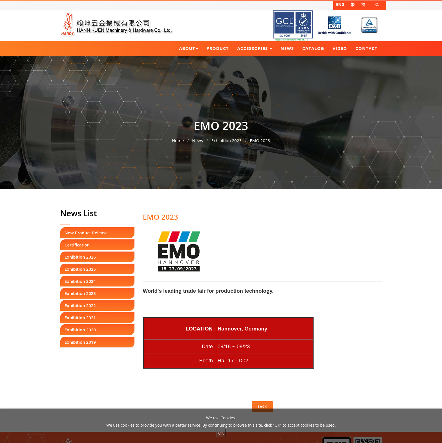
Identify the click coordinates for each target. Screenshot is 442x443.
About (188, 48)
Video (340, 48)
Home (178, 139)
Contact (366, 48)
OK (221, 433)
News (287, 48)
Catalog (313, 48)
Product (218, 48)
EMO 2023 (260, 139)
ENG (340, 4)
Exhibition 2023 (226, 139)
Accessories (254, 48)
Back (262, 406)
